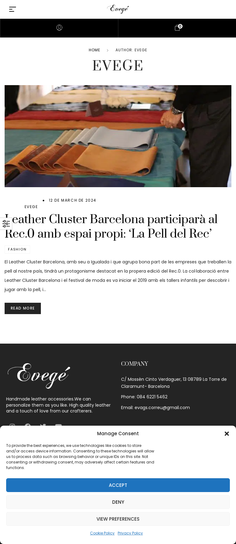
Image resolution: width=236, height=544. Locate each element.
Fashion (17, 249)
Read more (23, 308)
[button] (227, 434)
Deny (118, 502)
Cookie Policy (102, 533)
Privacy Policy (130, 533)
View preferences (118, 519)
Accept (118, 485)
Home (94, 50)
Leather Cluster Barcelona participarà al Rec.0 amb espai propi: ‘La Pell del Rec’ (111, 227)
